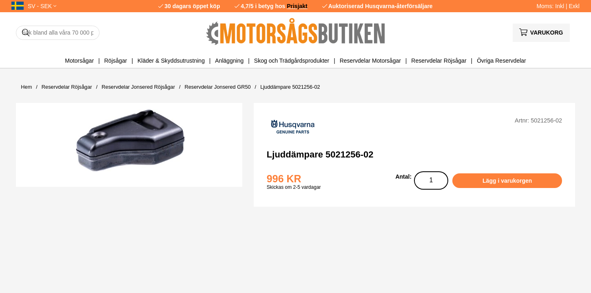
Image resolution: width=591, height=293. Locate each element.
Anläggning (229, 60)
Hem (26, 87)
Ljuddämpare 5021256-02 (290, 87)
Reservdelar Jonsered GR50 (217, 87)
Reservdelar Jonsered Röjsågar (138, 87)
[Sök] (58, 33)
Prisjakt (297, 6)
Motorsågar (79, 60)
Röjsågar (115, 60)
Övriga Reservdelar (501, 60)
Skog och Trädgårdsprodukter (291, 60)
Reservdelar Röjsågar (438, 60)
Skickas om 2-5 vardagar (294, 187)
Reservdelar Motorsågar (370, 60)
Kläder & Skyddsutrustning (171, 60)
